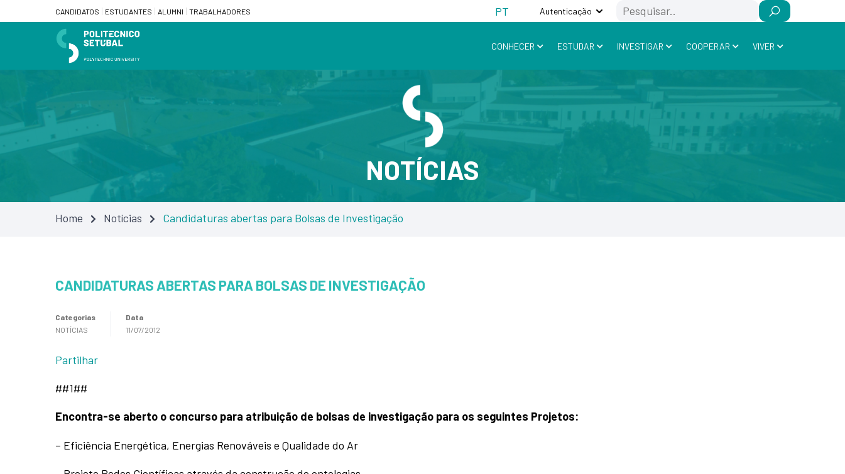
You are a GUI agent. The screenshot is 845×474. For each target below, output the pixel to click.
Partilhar (76, 360)
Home (69, 218)
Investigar (640, 46)
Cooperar (708, 46)
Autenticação (566, 11)
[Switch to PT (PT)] (502, 11)
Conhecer (513, 46)
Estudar (575, 46)
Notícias (123, 218)
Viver (764, 46)
